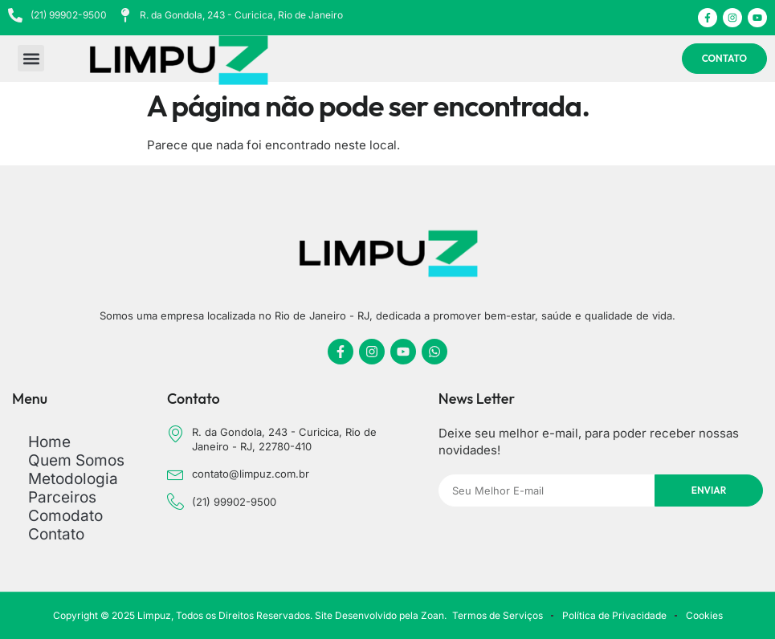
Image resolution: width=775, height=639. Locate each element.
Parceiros (62, 497)
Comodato (65, 516)
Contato (56, 534)
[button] (31, 59)
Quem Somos (76, 460)
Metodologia (73, 479)
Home (49, 442)
